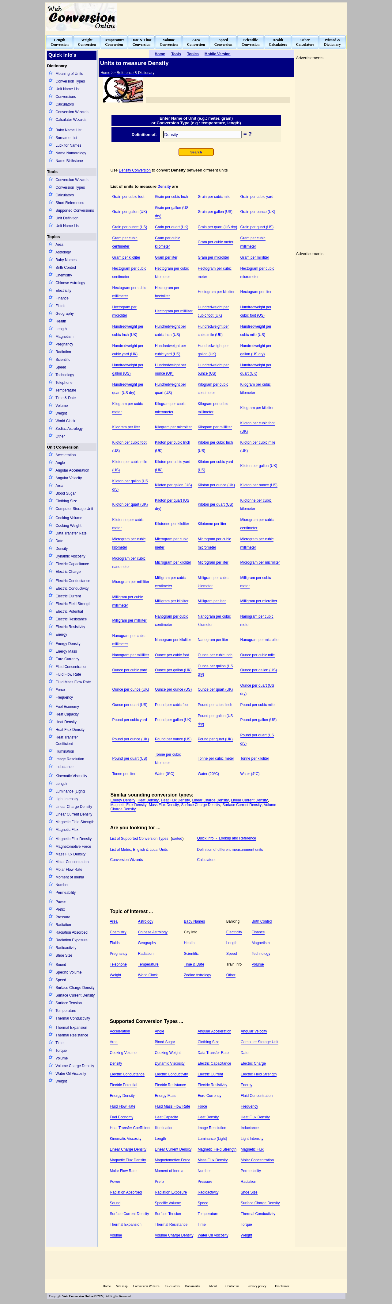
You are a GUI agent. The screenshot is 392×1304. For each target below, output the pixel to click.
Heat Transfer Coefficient (66, 740)
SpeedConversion (223, 42)
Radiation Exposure (71, 940)
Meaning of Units (69, 73)
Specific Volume (68, 972)
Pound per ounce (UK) (130, 739)
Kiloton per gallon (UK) (258, 466)
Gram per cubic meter (215, 242)
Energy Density (67, 644)
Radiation (63, 352)
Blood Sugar (65, 493)
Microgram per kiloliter (173, 562)
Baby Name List (68, 130)
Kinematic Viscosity (71, 776)
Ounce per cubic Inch (215, 655)
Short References (69, 203)
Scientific (62, 359)
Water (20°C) (208, 774)
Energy (61, 634)
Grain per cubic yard (256, 197)
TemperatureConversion (114, 42)
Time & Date (65, 398)
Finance (62, 298)
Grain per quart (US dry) (217, 227)
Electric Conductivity (72, 588)
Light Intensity (66, 799)
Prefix (60, 909)
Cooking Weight (68, 525)
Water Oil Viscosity (70, 1073)
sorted (177, 838)
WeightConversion (87, 42)
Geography (64, 313)
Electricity (63, 290)
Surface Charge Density (74, 988)
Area (59, 244)
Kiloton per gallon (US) (173, 485)
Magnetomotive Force (73, 846)
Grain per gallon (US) (215, 212)
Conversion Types (70, 81)
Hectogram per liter (256, 292)
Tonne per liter (124, 774)
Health (60, 321)
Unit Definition (66, 218)
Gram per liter (166, 257)
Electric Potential (69, 611)
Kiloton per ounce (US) (258, 485)
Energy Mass (66, 651)
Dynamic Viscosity (70, 556)
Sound (60, 965)
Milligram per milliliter (129, 620)
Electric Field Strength (73, 604)
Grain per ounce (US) (129, 227)
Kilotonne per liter (212, 524)
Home (107, 1286)
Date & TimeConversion (141, 42)
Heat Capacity (66, 714)
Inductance (64, 767)
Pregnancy (64, 344)
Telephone (63, 382)
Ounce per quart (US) (130, 705)
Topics (53, 236)
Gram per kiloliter (126, 257)
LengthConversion (60, 42)
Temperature (65, 390)
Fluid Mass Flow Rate (73, 682)
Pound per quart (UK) (215, 739)
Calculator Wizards (70, 120)
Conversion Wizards (71, 112)
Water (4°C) (250, 774)
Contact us (232, 1286)
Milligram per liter (212, 601)
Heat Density (66, 722)
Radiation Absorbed (71, 932)
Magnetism (64, 336)
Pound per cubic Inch (215, 705)
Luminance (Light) (70, 791)
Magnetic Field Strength (74, 822)
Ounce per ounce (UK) (130, 689)
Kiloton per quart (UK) (130, 504)
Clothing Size (66, 501)
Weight (61, 413)
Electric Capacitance (72, 564)
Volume (61, 405)
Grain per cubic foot (128, 197)
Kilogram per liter (126, 427)
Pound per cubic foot (172, 705)
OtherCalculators (305, 42)
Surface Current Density (75, 995)
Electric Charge (68, 571)
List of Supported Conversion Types (139, 838)
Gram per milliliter (254, 257)
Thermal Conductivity (72, 1018)
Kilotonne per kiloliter (172, 524)
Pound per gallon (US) (258, 720)
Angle (60, 463)
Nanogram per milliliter (130, 655)
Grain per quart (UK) (171, 227)
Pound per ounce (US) (173, 739)
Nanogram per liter (213, 640)
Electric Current (68, 596)
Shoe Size (63, 955)
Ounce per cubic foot (172, 655)
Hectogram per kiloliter (216, 292)
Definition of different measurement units (230, 849)
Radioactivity (65, 948)
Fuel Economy (67, 706)
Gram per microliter (213, 257)
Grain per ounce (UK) (257, 212)
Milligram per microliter (258, 601)
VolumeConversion (169, 42)
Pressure (62, 917)
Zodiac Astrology (69, 428)
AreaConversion (196, 42)
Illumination (64, 751)
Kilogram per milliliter (215, 427)
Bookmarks (192, 1286)
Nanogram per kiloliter (173, 640)
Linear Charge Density (73, 806)
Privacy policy (256, 1286)
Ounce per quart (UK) (215, 689)
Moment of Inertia (69, 877)
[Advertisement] (234, 17)
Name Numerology (70, 153)
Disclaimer (282, 1286)
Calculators (64, 104)
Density (61, 548)
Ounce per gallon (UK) (173, 670)
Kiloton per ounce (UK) (216, 485)
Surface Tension (68, 1003)
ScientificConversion (251, 42)
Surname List (66, 138)
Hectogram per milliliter (174, 311)
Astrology (63, 252)
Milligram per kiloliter (171, 601)
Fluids (60, 306)
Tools (52, 171)
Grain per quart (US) (257, 227)
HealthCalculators (278, 42)
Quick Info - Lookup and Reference (226, 838)
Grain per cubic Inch (171, 197)
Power (60, 902)
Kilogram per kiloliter (257, 408)
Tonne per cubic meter (216, 758)
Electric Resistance (71, 619)
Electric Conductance (72, 581)
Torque (61, 1050)
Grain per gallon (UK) (129, 212)
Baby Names (66, 260)
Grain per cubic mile (214, 197)
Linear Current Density (73, 814)
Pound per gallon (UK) (173, 720)
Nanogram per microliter (260, 640)
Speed (60, 367)
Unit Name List (67, 89)
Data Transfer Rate (70, 533)
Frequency (64, 697)
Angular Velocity (68, 478)
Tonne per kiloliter (254, 758)
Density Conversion (135, 170)
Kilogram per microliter (173, 427)
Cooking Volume (68, 518)
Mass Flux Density (70, 854)
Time (59, 1043)
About (213, 1286)
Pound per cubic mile (257, 705)
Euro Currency (67, 659)
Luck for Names (68, 145)
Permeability (65, 892)
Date (59, 541)
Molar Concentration (72, 862)
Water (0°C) (164, 774)
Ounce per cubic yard (129, 670)
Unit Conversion (63, 447)
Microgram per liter (213, 562)
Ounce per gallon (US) (258, 670)
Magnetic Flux (66, 830)
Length (61, 329)
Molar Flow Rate (68, 869)
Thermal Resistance (71, 1035)
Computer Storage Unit (74, 509)
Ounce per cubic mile (257, 655)
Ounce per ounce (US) (173, 689)
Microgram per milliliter (130, 582)
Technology (64, 375)
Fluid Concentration (71, 667)
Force (60, 690)
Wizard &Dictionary (332, 42)
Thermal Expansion (71, 1027)
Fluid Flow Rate (68, 674)
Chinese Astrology (70, 283)
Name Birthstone (69, 161)
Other (60, 436)
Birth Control (65, 267)
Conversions (65, 97)
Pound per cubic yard (129, 720)
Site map (122, 1286)
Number (62, 885)
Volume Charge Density (74, 1066)
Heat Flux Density (70, 729)
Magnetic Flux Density (73, 839)
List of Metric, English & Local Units (139, 849)
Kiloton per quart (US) (215, 504)
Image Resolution (69, 759)
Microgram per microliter (260, 562)
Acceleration (65, 455)
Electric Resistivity (70, 627)
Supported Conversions (74, 210)
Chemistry (63, 275)
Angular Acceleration (72, 470)
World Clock (65, 421)
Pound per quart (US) (129, 758)
